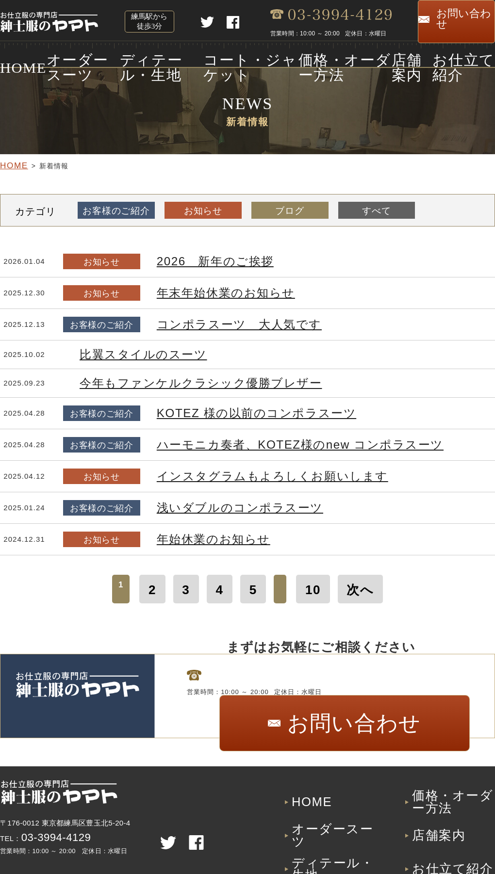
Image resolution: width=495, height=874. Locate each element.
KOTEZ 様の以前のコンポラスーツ (223, 410)
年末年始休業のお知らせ (202, 290)
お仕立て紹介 (470, 57)
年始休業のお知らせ (193, 537)
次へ (344, 582)
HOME (12, 57)
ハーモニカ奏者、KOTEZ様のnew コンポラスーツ (253, 442)
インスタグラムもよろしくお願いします (233, 473)
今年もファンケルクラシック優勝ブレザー (163, 380)
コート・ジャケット (243, 57)
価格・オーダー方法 (337, 57)
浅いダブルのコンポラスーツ (211, 505)
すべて (368, 208)
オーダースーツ (73, 57)
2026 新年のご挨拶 (195, 259)
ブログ (284, 208)
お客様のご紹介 (115, 208)
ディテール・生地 (154, 57)
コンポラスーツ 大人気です (211, 322)
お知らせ (199, 208)
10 (307, 582)
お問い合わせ (456, 20)
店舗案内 (409, 57)
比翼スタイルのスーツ (123, 352)
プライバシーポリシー (453, 843)
